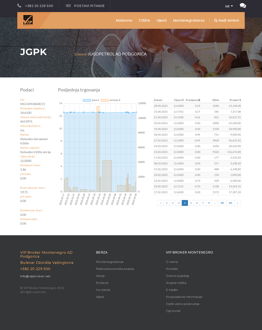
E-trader (172, 290)
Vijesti (161, 20)
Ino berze (103, 290)
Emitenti (102, 283)
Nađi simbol (226, 20)
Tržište (144, 20)
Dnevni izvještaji (177, 276)
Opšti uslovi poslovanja (182, 304)
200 (222, 203)
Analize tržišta (176, 283)
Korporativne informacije (184, 297)
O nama (172, 262)
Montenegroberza (109, 262)
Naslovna (124, 20)
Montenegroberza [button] (188, 20)
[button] (227, 6)
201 (230, 203)
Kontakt (172, 269)
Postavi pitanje (85, 6)
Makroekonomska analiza (115, 269)
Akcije (100, 276)
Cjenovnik (173, 311)
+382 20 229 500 (35, 5)
